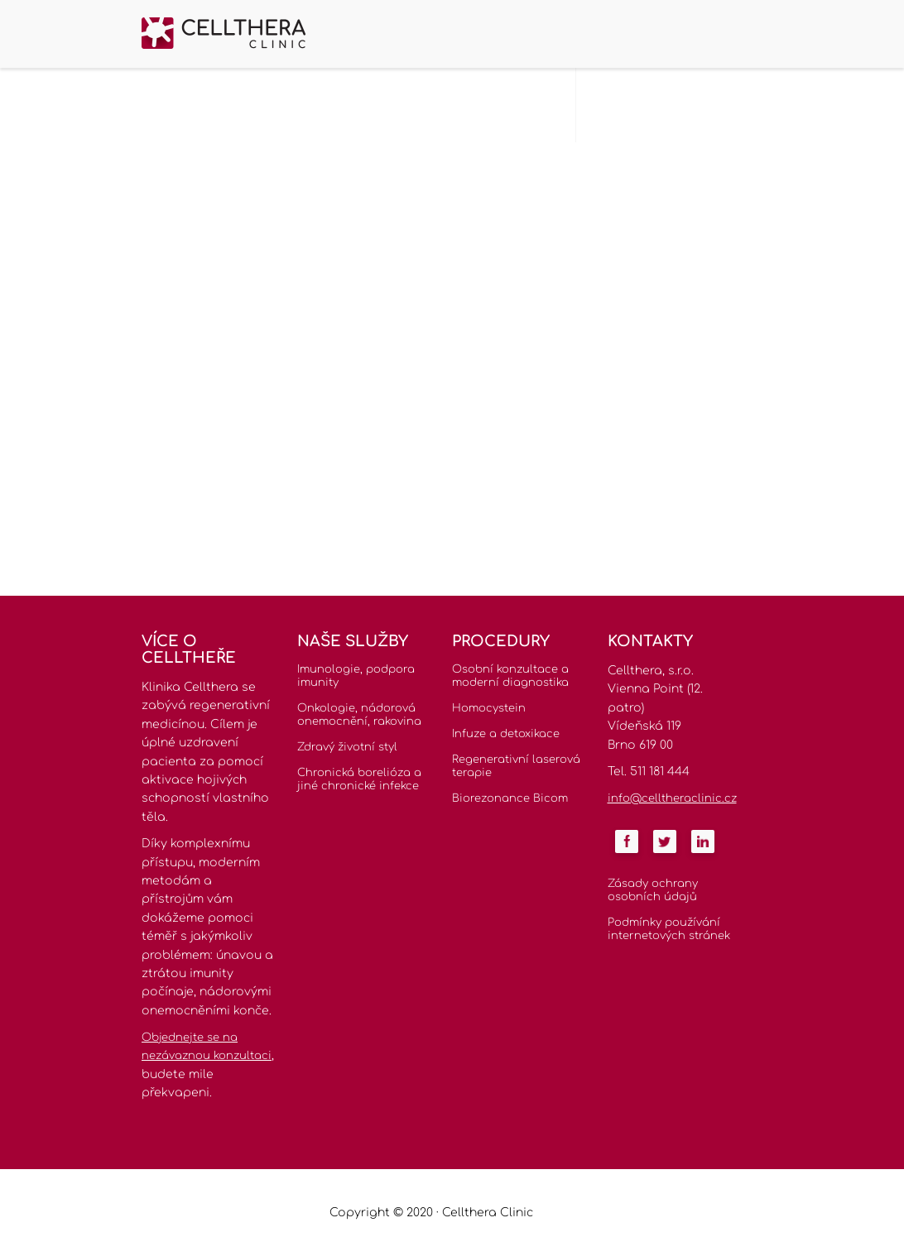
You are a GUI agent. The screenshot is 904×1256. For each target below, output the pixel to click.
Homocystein (489, 708)
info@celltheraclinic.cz (672, 798)
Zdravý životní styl (347, 747)
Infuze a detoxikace (506, 734)
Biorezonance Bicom (510, 798)
